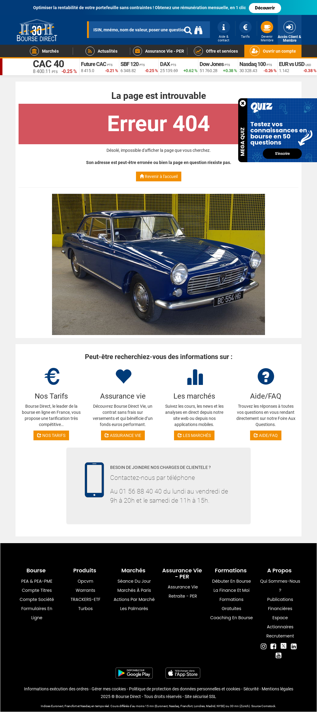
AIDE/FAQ (266, 435)
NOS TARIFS (51, 435)
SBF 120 (129, 64)
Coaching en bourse (231, 618)
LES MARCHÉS (194, 435)
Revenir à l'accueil (159, 176)
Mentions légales (277, 688)
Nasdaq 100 (252, 64)
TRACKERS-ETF (85, 599)
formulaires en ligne (36, 613)
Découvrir (265, 8)
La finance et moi (232, 590)
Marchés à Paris (134, 590)
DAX (165, 64)
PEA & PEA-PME (36, 581)
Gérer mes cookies (109, 688)
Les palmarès (134, 609)
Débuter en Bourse (231, 581)
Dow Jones (212, 64)
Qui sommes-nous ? (280, 585)
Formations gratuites (231, 604)
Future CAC (93, 64)
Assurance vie (183, 587)
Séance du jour (134, 581)
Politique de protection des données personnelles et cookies (184, 688)
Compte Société (37, 599)
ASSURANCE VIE (123, 435)
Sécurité (251, 688)
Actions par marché (134, 599)
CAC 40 (48, 64)
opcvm (85, 581)
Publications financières (280, 604)
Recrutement (280, 636)
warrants (85, 590)
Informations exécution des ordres (56, 688)
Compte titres (37, 590)
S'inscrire (282, 154)
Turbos (85, 609)
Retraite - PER (183, 596)
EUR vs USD (292, 64)
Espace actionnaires (280, 622)
